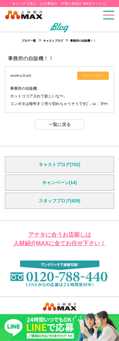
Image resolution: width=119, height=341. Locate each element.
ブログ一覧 (29, 40)
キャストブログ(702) (59, 164)
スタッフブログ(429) (59, 200)
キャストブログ (53, 40)
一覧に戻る (60, 124)
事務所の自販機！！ (83, 40)
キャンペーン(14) (59, 182)
